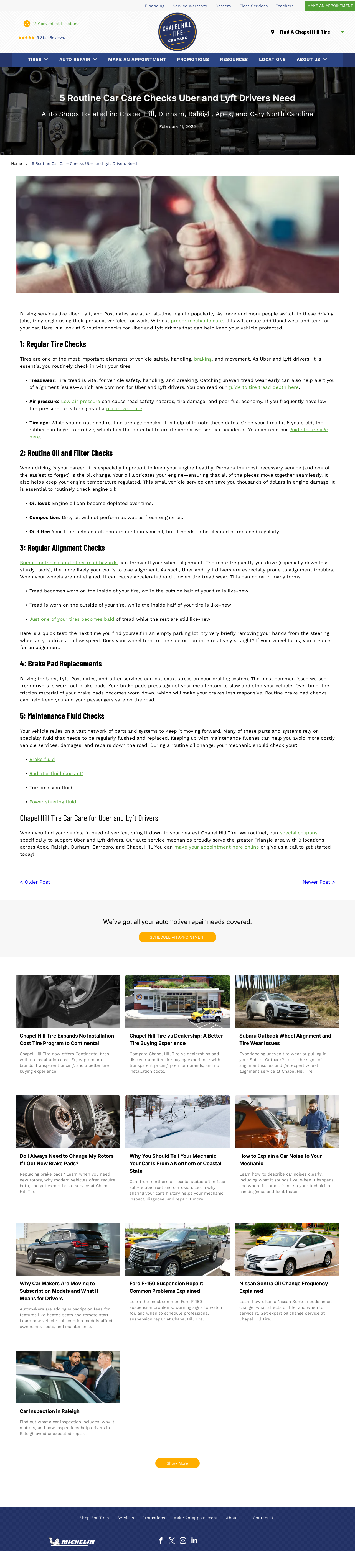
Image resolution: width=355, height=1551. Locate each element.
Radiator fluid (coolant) (56, 773)
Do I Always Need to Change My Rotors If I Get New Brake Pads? (67, 1159)
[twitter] (172, 1541)
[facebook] (161, 1541)
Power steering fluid (52, 801)
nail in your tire (124, 408)
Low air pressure (80, 401)
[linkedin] (194, 1541)
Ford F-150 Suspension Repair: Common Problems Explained (166, 1287)
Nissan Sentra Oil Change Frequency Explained (283, 1287)
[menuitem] (155, 5)
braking (203, 359)
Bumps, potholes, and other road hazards (69, 562)
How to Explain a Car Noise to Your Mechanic (280, 1159)
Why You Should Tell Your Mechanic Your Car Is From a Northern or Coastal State (175, 1163)
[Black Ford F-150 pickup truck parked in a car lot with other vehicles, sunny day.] (177, 1249)
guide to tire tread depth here (263, 387)
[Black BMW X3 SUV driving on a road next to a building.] (68, 1249)
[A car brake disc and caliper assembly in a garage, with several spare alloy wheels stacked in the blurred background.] (68, 1121)
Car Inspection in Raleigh (50, 1411)
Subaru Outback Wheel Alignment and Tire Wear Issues (285, 1039)
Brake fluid (42, 759)
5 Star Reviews (51, 37)
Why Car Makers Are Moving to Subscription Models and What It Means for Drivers (59, 1291)
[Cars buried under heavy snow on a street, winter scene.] (177, 1121)
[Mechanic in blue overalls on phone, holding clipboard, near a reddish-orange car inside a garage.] (287, 1121)
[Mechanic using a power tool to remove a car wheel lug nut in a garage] (68, 1001)
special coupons (299, 832)
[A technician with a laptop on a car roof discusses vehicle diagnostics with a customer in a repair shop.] (68, 1377)
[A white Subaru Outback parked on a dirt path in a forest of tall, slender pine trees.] (287, 1001)
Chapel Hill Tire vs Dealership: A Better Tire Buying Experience (176, 1039)
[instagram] (183, 1541)
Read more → (36, 1082)
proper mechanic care (197, 320)
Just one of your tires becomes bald (71, 619)
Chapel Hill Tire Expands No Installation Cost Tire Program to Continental (67, 1039)
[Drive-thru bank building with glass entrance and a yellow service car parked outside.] (177, 1001)
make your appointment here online (216, 847)
